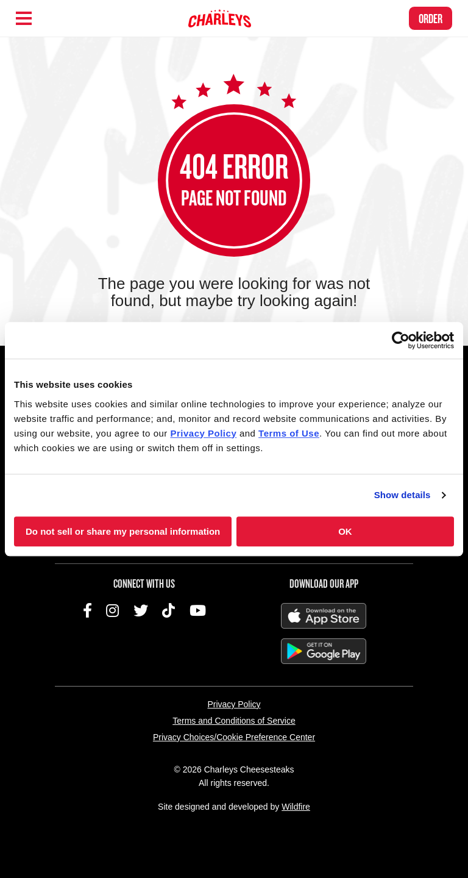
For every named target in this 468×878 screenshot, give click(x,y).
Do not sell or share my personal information (123, 531)
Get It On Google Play (323, 651)
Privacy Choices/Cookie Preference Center (234, 737)
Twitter (140, 610)
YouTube (198, 610)
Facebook (87, 610)
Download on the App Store (323, 616)
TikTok (168, 610)
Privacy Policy (233, 704)
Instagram (112, 610)
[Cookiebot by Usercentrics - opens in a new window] (400, 340)
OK (345, 531)
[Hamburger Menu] (24, 18)
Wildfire (296, 807)
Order (430, 18)
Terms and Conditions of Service (234, 721)
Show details (402, 495)
